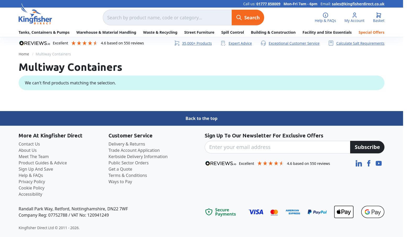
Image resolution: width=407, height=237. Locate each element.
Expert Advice (236, 43)
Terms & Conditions (127, 175)
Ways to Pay (120, 181)
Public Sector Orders (128, 163)
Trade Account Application (134, 150)
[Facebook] (369, 163)
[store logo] (35, 13)
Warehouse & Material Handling (106, 32)
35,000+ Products (193, 43)
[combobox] (167, 17)
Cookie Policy (32, 188)
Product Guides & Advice (43, 163)
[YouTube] (379, 163)
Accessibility (30, 194)
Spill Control (232, 32)
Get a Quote (120, 169)
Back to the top (202, 118)
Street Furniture (199, 32)
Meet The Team (34, 156)
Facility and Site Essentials (327, 32)
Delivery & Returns (126, 144)
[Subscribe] (367, 147)
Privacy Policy (32, 181)
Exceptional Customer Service (289, 43)
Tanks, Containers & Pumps (44, 32)
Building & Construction (273, 32)
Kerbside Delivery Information (138, 156)
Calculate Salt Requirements (356, 43)
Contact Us (29, 144)
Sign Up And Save (36, 169)
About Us (28, 150)
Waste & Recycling (160, 32)
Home (24, 53)
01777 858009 (268, 3)
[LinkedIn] (359, 163)
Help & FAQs (31, 175)
